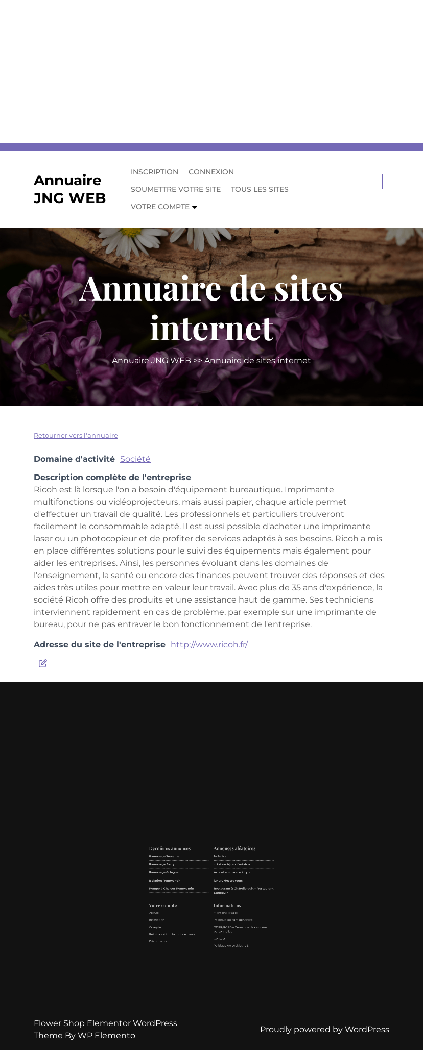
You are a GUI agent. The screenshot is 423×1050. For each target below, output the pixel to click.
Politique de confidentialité (221, 920)
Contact (215, 929)
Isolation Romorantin (191, 903)
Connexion (211, 172)
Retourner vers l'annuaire (76, 435)
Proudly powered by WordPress (324, 1029)
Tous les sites (260, 189)
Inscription (154, 172)
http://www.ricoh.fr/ (209, 644)
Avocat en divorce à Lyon (221, 900)
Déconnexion (188, 930)
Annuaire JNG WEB (70, 189)
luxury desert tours (219, 903)
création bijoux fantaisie (221, 896)
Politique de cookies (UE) (220, 932)
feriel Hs (215, 892)
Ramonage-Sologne (190, 900)
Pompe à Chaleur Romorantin (194, 907)
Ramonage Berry (189, 896)
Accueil (186, 917)
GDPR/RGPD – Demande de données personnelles (224, 925)
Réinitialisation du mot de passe (194, 927)
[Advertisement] (211, 71)
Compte (186, 923)
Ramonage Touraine (190, 892)
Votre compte (160, 206)
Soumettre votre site (176, 189)
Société (135, 459)
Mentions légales (218, 917)
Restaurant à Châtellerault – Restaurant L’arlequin (226, 908)
